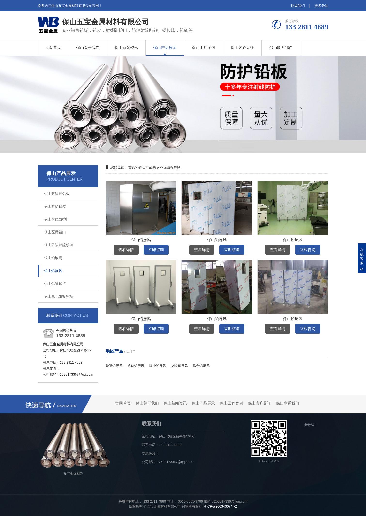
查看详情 (126, 250)
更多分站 (321, 6)
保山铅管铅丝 (55, 283)
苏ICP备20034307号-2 (220, 506)
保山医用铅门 (55, 232)
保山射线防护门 (56, 219)
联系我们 (298, 6)
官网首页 (123, 403)
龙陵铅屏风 (179, 366)
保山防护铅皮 (55, 206)
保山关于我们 (87, 48)
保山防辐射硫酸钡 (58, 245)
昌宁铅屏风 (201, 366)
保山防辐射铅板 (56, 193)
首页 (131, 167)
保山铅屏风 (53, 271)
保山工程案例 (203, 48)
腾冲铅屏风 (157, 366)
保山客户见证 (242, 48)
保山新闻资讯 (126, 48)
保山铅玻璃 (53, 258)
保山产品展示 (164, 48)
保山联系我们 (281, 48)
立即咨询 (156, 250)
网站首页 (53, 48)
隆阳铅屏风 (114, 366)
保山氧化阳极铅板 (58, 296)
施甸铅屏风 (135, 366)
